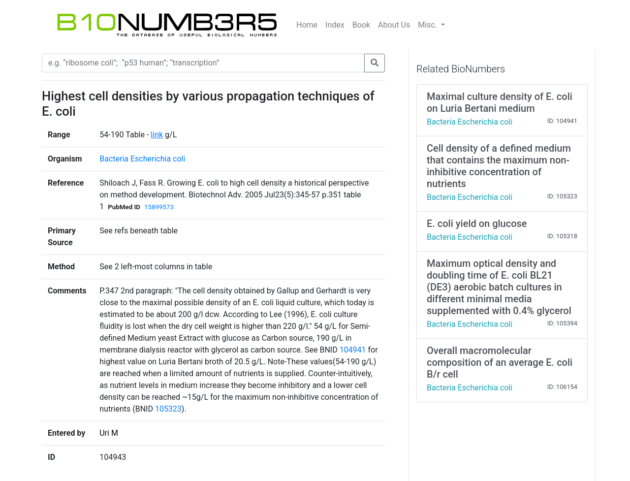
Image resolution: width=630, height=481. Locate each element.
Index (335, 25)
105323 (168, 409)
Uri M (108, 433)
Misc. (428, 25)
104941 (353, 349)
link (157, 134)
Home (306, 25)
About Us (394, 25)
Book (361, 25)
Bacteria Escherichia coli (142, 158)
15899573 (159, 207)
